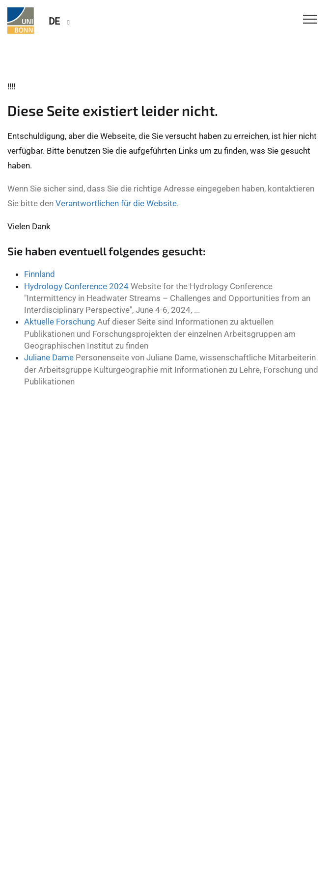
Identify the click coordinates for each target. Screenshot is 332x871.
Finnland (39, 274)
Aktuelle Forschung (59, 322)
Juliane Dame (49, 357)
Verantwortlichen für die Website (116, 203)
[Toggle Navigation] (310, 20)
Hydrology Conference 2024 (76, 286)
